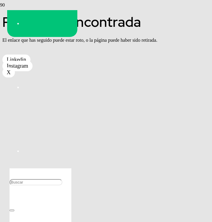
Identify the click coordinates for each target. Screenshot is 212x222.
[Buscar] (36, 182)
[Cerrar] (12, 210)
